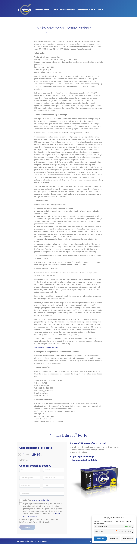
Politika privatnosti (40, 541)
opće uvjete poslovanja (40, 500)
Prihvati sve (100, 539)
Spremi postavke (127, 539)
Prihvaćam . (36, 500)
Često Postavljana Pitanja (86, 10)
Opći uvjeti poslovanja (83, 456)
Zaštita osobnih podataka (84, 460)
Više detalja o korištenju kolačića (46, 348)
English (101, 10)
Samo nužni (114, 539)
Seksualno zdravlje (67, 10)
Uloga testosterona (42, 10)
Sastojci (55, 10)
